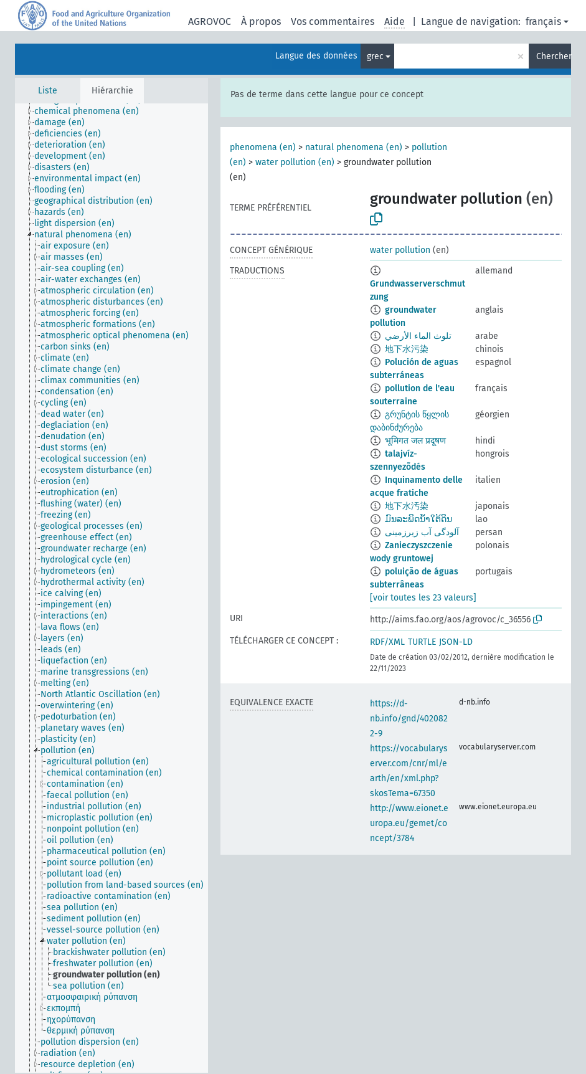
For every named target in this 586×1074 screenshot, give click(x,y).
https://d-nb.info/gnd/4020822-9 (409, 718)
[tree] (111, 588)
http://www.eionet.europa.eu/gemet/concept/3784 (409, 823)
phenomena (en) (263, 147)
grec (375, 56)
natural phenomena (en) (353, 147)
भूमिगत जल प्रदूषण (415, 440)
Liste (47, 90)
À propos (261, 21)
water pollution (400, 250)
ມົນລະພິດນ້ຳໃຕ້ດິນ (418, 519)
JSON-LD (456, 642)
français (543, 21)
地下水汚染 (406, 506)
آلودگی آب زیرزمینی (422, 532)
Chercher (553, 56)
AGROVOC (209, 21)
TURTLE (422, 642)
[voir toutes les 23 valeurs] (423, 597)
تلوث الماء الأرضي (418, 336)
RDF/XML (387, 642)
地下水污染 (406, 349)
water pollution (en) (294, 162)
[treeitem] (92, 111)
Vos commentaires (332, 21)
